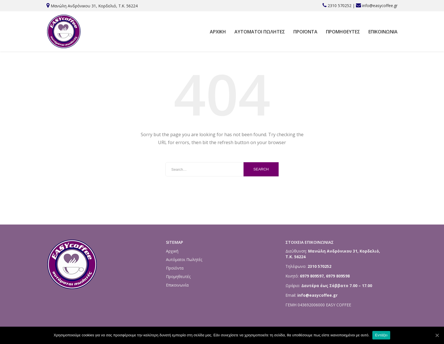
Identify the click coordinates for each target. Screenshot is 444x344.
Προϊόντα (305, 32)
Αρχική (218, 32)
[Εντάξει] (437, 335)
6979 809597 (311, 276)
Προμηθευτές (343, 32)
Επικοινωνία (383, 32)
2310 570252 (339, 5)
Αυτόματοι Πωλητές (259, 32)
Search (261, 169)
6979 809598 (338, 276)
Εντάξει (381, 335)
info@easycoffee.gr (380, 5)
